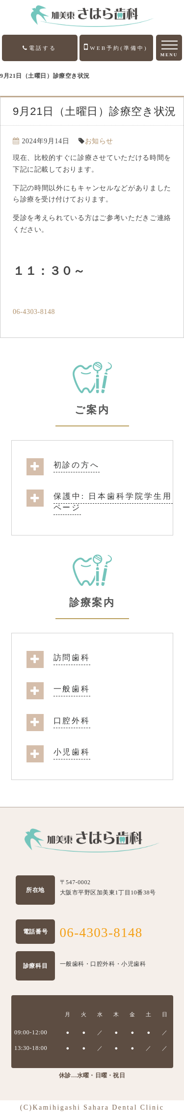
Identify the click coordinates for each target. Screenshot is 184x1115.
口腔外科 (72, 720)
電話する (39, 48)
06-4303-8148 (34, 311)
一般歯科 (72, 689)
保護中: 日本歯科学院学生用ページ (113, 501)
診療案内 (91, 602)
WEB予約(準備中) (116, 47)
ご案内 (92, 410)
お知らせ (99, 141)
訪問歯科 (72, 657)
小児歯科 (72, 752)
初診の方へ (76, 465)
